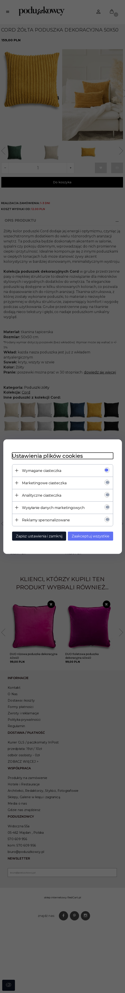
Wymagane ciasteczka (41, 470)
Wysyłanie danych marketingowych (53, 507)
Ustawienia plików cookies (47, 455)
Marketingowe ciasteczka (44, 483)
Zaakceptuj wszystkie (90, 536)
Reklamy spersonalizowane (46, 520)
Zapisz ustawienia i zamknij (39, 536)
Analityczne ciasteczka (41, 495)
